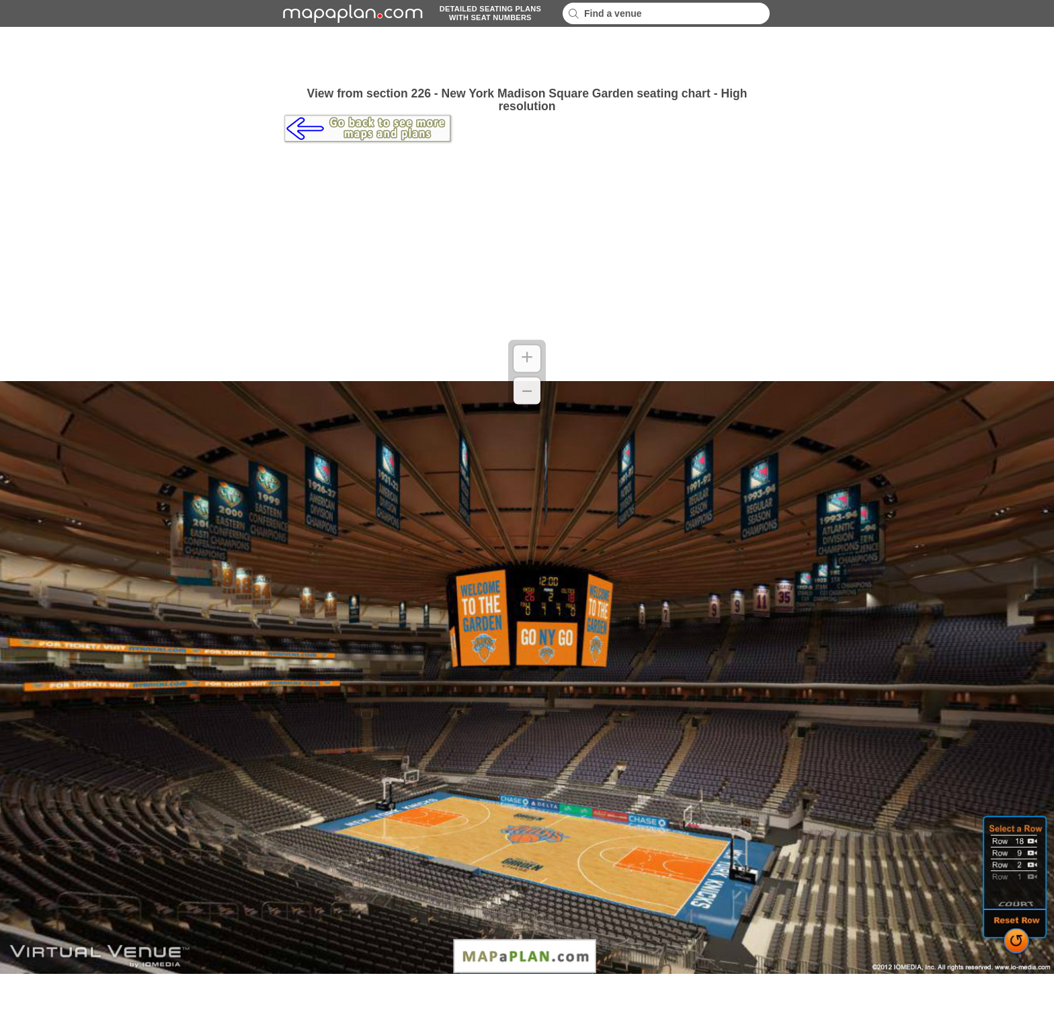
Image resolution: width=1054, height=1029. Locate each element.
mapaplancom (350, 13)
